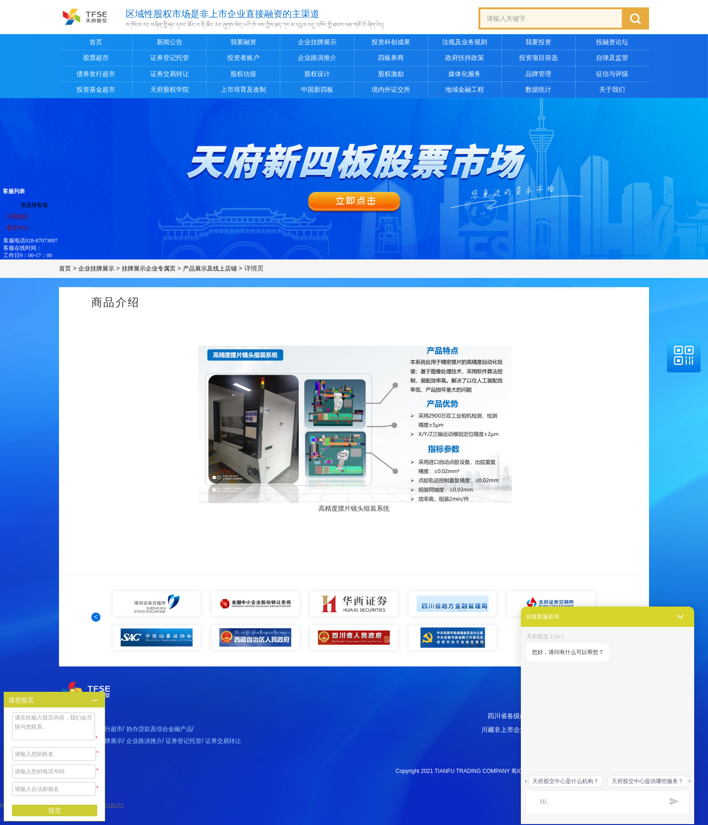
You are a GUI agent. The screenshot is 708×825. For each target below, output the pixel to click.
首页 (95, 44)
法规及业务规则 (464, 44)
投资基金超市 (96, 91)
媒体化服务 (464, 75)
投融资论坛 (612, 44)
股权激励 (391, 75)
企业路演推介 (317, 60)
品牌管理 (538, 75)
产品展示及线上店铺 (220, 270)
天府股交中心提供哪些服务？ (648, 781)
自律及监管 (612, 60)
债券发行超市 (96, 75)
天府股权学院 (169, 91)
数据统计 (538, 91)
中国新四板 (317, 91)
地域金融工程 (464, 91)
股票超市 (96, 60)
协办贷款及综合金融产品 (166, 746)
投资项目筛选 (538, 60)
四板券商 (391, 60)
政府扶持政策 (464, 60)
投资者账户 (243, 60)
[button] (95, 626)
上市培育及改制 (243, 91)
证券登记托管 (169, 60)
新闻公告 (170, 44)
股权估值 (243, 75)
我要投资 (538, 44)
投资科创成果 (391, 44)
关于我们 (612, 91)
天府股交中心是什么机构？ (565, 781)
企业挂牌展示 (317, 44)
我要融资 (243, 44)
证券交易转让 (169, 75)
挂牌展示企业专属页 (154, 270)
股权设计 (317, 75)
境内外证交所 (391, 91)
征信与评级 (612, 75)
